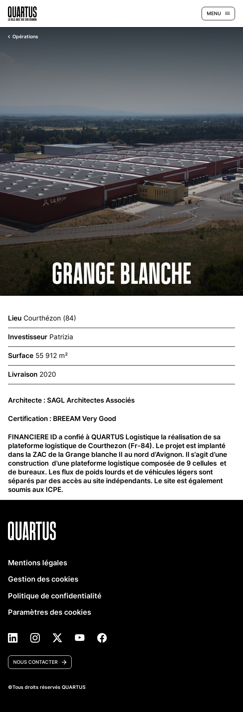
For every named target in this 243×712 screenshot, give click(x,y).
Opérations (23, 36)
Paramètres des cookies (49, 612)
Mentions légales (37, 563)
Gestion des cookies (43, 579)
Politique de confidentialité (55, 596)
